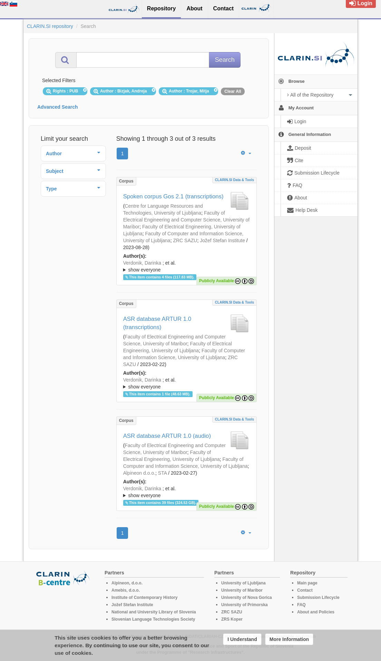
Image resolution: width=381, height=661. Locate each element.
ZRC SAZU (185, 240)
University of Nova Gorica (246, 597)
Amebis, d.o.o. (125, 590)
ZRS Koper (232, 619)
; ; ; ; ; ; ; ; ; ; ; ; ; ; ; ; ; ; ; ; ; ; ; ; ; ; (186, 492)
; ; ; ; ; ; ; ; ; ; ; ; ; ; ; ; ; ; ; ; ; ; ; (186, 266)
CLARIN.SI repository (50, 26)
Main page (307, 583)
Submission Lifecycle (318, 597)
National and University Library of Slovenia (153, 612)
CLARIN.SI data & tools (234, 180)
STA (162, 473)
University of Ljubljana (243, 583)
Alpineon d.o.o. (139, 473)
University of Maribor (242, 590)
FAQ (301, 604)
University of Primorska (244, 604)
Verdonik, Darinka (142, 263)
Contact (305, 590)
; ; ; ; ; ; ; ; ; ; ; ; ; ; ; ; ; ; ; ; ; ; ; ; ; (186, 383)
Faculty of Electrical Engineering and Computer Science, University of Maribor (186, 219)
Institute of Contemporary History (144, 597)
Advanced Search (57, 107)
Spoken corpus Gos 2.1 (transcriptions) (173, 196)
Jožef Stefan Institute (222, 240)
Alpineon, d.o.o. (127, 583)
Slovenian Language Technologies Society (153, 619)
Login (360, 3)
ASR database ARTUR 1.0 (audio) (167, 436)
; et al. (186, 266)
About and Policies (315, 612)
